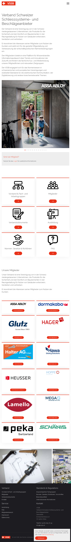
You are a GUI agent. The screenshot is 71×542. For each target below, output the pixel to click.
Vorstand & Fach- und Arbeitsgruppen (14, 492)
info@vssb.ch (40, 525)
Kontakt (4, 499)
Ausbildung (5, 507)
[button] (68, 3)
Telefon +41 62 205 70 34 (44, 523)
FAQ (3, 510)
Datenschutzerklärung (48, 534)
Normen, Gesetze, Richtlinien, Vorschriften (49, 494)
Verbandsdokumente (8, 497)
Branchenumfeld (41, 497)
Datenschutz (6, 517)
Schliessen (41, 538)
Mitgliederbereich (7, 512)
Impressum (5, 515)
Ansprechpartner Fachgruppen (46, 492)
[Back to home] (9, 3)
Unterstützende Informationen (45, 499)
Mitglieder (5, 494)
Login (15, 161)
